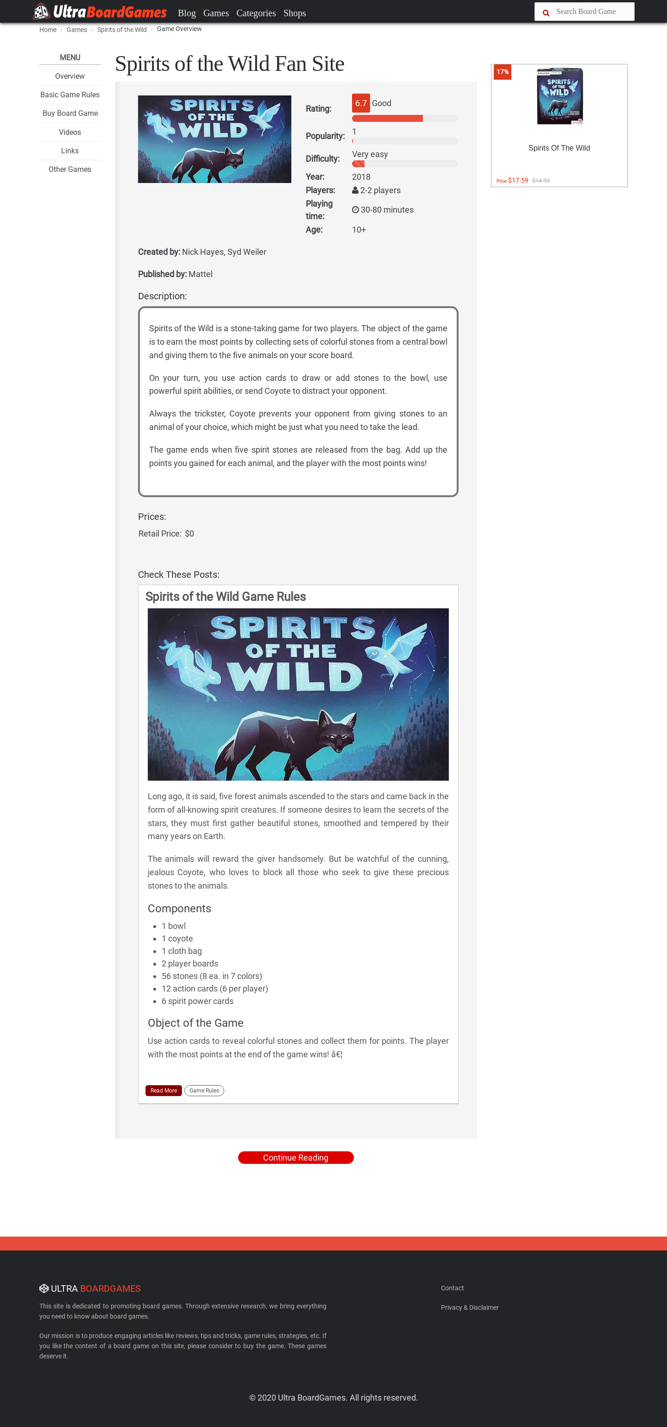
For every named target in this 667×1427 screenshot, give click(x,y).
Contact (452, 1288)
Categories (256, 13)
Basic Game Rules (70, 94)
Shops (294, 13)
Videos (70, 132)
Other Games (70, 169)
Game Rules (204, 1090)
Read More (164, 1090)
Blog (187, 13)
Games (216, 13)
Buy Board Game (70, 113)
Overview (70, 76)
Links (70, 150)
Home (48, 29)
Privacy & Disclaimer (470, 1307)
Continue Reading (295, 1157)
